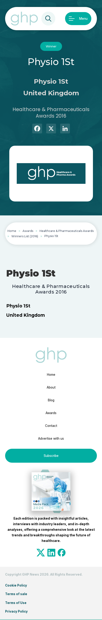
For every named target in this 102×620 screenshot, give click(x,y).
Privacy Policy (16, 611)
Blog (51, 400)
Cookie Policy (16, 585)
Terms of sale (16, 594)
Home (11, 231)
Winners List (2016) (24, 236)
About (51, 387)
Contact (51, 426)
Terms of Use (15, 603)
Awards (28, 231)
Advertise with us (51, 438)
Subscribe (51, 456)
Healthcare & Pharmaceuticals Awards (66, 231)
